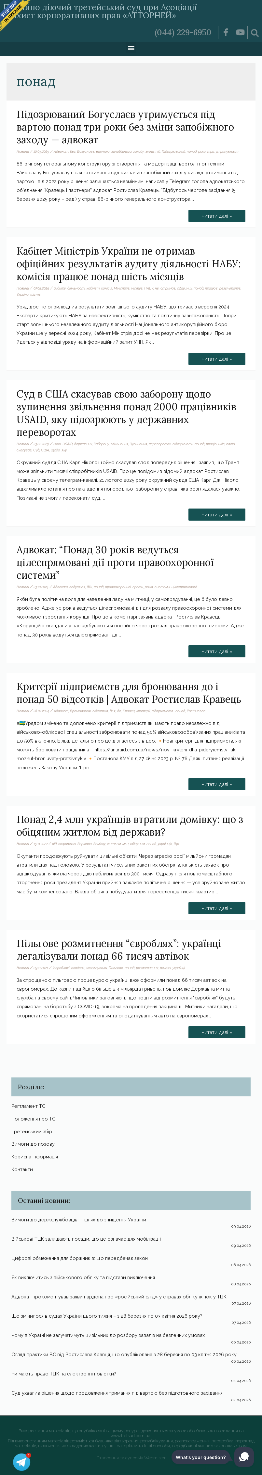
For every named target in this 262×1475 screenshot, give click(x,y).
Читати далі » (218, 214)
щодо (55, 450)
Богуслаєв (85, 151)
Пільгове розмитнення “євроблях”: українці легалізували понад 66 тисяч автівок (119, 949)
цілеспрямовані (184, 587)
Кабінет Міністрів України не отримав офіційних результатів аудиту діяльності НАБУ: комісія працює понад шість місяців (129, 264)
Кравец (129, 711)
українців (165, 844)
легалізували (96, 968)
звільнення (119, 444)
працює (211, 288)
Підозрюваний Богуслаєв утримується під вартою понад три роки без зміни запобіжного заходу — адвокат (125, 127)
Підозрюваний (173, 151)
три (210, 151)
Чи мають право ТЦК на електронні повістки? (63, 1373)
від (54, 844)
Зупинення (138, 444)
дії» (89, 587)
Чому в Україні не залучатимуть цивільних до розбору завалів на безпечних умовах (108, 1335)
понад (192, 151)
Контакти (22, 1169)
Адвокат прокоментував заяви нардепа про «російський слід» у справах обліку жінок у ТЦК (119, 1296)
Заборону (101, 444)
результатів (230, 288)
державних (83, 444)
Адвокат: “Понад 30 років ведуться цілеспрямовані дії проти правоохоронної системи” (115, 562)
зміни (149, 151)
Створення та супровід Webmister (131, 1457)
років (149, 587)
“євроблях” (61, 968)
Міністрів (122, 288)
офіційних (184, 288)
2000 (57, 444)
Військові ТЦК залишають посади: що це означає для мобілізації (86, 1239)
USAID (67, 444)
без (73, 151)
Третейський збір (31, 1131)
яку (64, 450)
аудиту (60, 288)
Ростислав (196, 711)
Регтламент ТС (28, 1106)
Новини (23, 151)
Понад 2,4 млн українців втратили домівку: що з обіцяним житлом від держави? (130, 825)
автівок (77, 968)
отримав (167, 288)
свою (230, 444)
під (158, 151)
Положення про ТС (33, 1119)
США (45, 450)
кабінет (93, 288)
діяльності (76, 288)
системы (162, 587)
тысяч (165, 968)
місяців (137, 288)
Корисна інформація (34, 1156)
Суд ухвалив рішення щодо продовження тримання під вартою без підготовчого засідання (117, 1393)
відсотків (100, 711)
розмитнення (147, 968)
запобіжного (121, 151)
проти (137, 587)
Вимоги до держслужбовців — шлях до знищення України (78, 1219)
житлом (114, 844)
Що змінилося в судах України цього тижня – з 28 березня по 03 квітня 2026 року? (106, 1316)
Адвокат (61, 151)
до (119, 711)
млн (125, 844)
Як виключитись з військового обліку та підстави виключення (83, 1277)
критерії (143, 711)
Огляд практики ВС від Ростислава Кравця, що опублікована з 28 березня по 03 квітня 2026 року (124, 1354)
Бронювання (80, 711)
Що (176, 844)
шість (35, 294)
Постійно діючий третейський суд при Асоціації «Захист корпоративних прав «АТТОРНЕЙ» (100, 11)
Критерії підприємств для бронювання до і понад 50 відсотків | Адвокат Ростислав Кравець (129, 692)
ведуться (77, 587)
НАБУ (148, 288)
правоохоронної (118, 587)
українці (178, 968)
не (157, 288)
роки (202, 151)
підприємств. (163, 711)
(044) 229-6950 (183, 32)
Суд (36, 450)
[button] (131, 47)
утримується (227, 151)
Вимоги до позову (33, 1144)
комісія (106, 288)
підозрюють (182, 444)
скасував (24, 450)
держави (84, 844)
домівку (99, 844)
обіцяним (137, 844)
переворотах (160, 444)
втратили (67, 844)
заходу (138, 151)
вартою (103, 151)
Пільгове (116, 968)
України (23, 294)
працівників (215, 444)
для (113, 711)
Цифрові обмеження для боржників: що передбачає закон (79, 1258)
